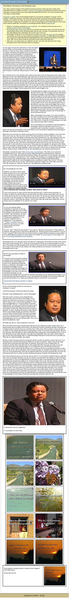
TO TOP (42, 595)
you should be (33, 26)
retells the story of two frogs (17, 29)
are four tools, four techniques (34, 152)
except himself (50, 23)
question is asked (10, 17)
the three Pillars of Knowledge (21, 28)
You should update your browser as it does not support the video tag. (47, 177)
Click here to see (15, 223)
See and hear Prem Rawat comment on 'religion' (18, 281)
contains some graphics (36, 10)
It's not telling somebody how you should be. (19, 236)
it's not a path (47, 235)
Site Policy (27, 595)
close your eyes (53, 34)
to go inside (42, 34)
